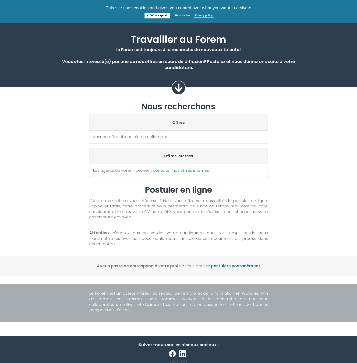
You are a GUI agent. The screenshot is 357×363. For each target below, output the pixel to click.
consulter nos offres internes (181, 170)
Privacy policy (204, 15)
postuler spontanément (235, 266)
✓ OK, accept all (157, 15)
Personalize (182, 15)
